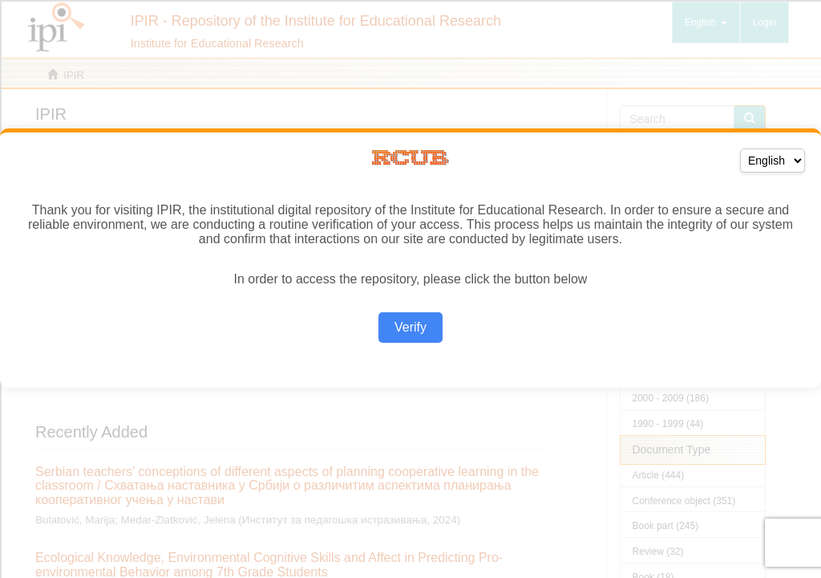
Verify (410, 327)
